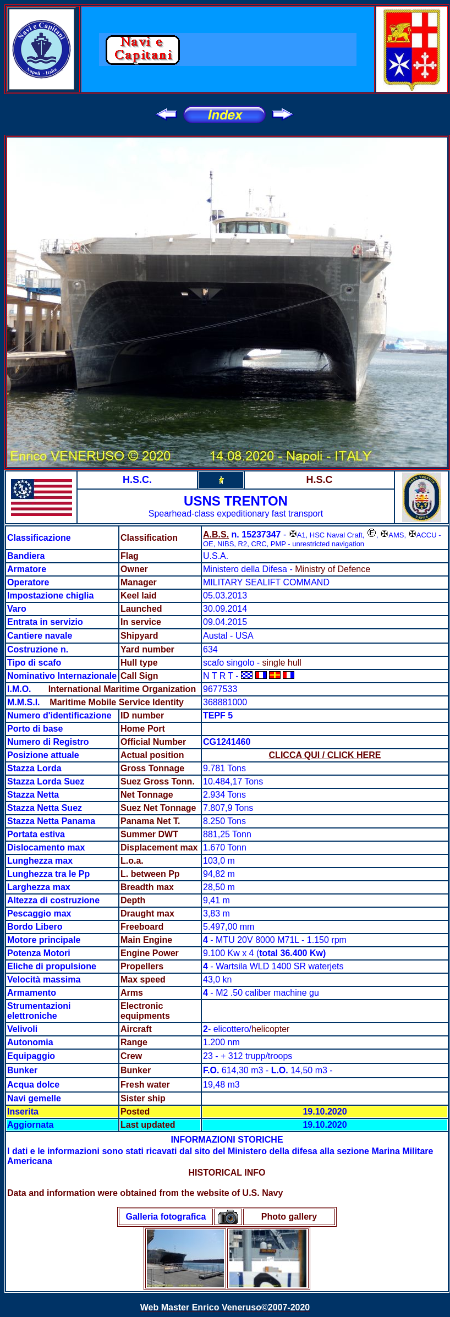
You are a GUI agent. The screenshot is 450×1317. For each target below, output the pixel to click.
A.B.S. (216, 534)
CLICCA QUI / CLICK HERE (325, 755)
